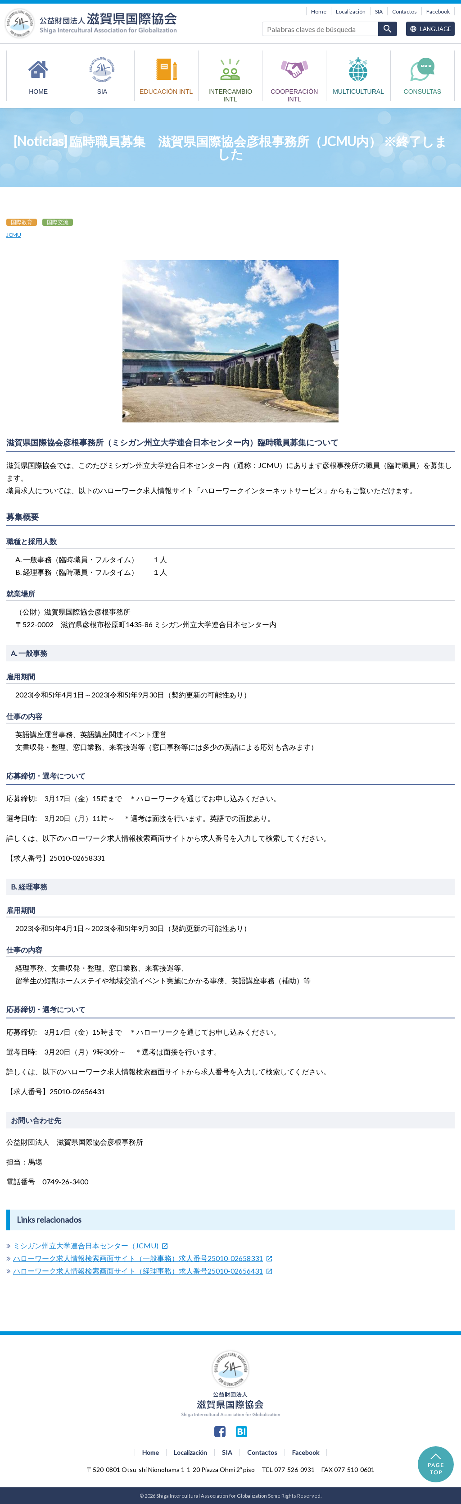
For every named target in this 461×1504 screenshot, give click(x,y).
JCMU (13, 234)
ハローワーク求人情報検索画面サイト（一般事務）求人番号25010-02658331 (138, 1258)
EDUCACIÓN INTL (166, 91)
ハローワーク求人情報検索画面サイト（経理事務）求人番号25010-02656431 (138, 1270)
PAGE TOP (436, 1464)
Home (318, 11)
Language (430, 28)
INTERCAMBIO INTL (230, 94)
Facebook (438, 11)
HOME (38, 91)
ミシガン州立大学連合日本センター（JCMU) (85, 1245)
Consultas (423, 91)
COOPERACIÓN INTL (294, 94)
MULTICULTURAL (358, 91)
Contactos (404, 11)
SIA (379, 11)
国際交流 (57, 222)
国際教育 (21, 222)
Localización (351, 11)
